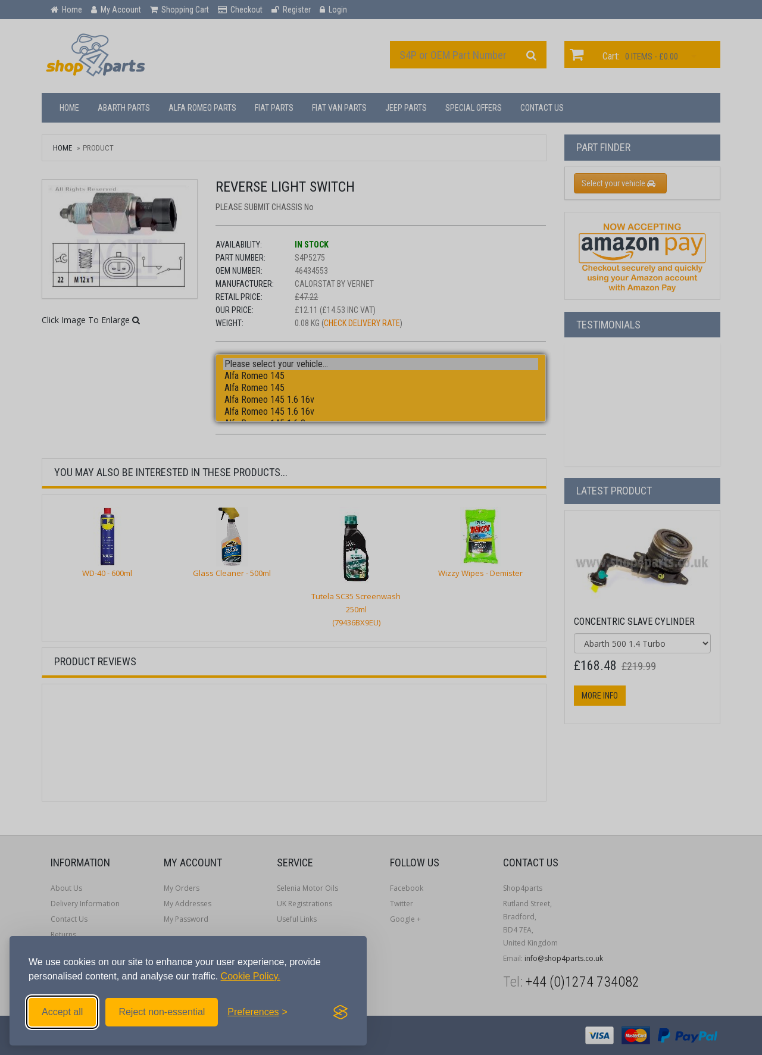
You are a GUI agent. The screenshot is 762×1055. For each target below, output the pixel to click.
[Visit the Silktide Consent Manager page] (340, 1012)
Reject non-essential (161, 1012)
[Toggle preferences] (257, 1012)
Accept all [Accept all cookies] (62, 1012)
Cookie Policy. (250, 976)
